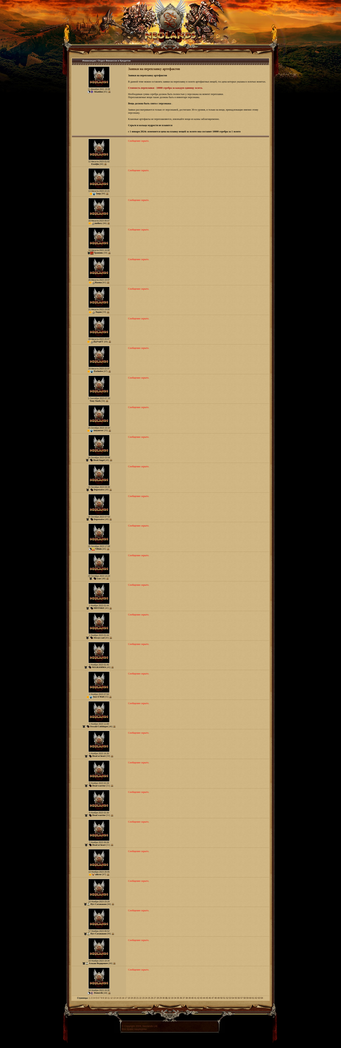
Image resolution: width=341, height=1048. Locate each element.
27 (155, 998)
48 (215, 998)
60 (250, 998)
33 (172, 998)
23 (143, 998)
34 (175, 998)
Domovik (98, 992)
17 (126, 998)
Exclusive (98, 371)
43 (201, 998)
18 (129, 998)
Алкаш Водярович (98, 963)
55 (236, 998)
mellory (98, 223)
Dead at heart (99, 756)
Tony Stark (95, 401)
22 (140, 998)
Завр (98, 193)
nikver (98, 874)
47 (212, 998)
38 (186, 998)
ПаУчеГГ (98, 341)
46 (210, 998)
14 (117, 998)
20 (134, 998)
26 (152, 998)
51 (224, 998)
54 (233, 998)
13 (114, 998)
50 (221, 998)
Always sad (99, 637)
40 (192, 998)
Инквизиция (89, 60)
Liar (99, 578)
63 (259, 998)
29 (160, 998)
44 (204, 998)
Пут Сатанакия (98, 904)
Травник (98, 252)
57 (241, 998)
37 (184, 998)
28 (158, 998)
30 (163, 998)
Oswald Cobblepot (99, 726)
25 (149, 998)
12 (111, 998)
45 (207, 998)
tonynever (98, 430)
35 (178, 998)
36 (181, 998)
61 (253, 998)
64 (262, 998)
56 (239, 998)
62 (256, 998)
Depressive (99, 489)
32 (169, 998)
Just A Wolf (98, 696)
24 (146, 998)
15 (120, 998)
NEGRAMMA (99, 667)
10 (106, 998)
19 (132, 998)
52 (227, 998)
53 (230, 998)
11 (108, 998)
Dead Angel (99, 460)
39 (189, 998)
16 (123, 998)
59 (247, 998)
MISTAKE (99, 608)
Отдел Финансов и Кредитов (114, 60)
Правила (127, 1023)
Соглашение (139, 1023)
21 (137, 998)
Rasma (98, 282)
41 (195, 998)
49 (218, 998)
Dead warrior (99, 785)
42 (198, 998)
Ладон (98, 312)
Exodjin (95, 164)
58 (244, 998)
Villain (98, 548)
